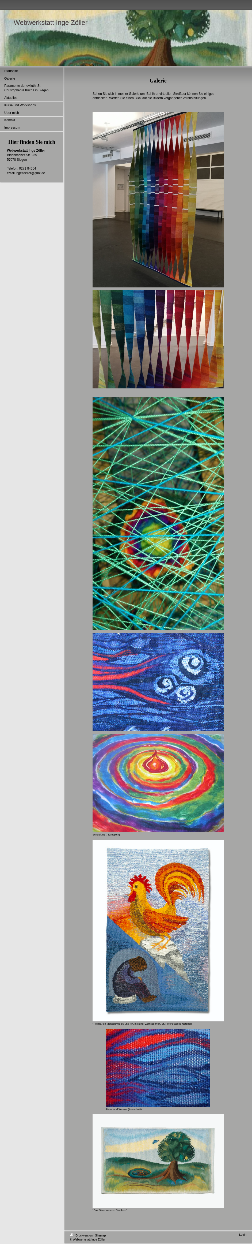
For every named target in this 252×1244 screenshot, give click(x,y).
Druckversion (81, 1235)
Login (242, 1234)
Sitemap (100, 1235)
